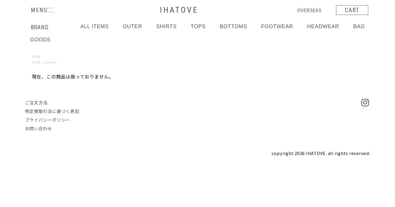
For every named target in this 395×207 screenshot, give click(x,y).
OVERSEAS (309, 10)
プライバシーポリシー (47, 120)
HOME (36, 56)
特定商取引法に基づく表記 (52, 111)
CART (352, 10)
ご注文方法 (36, 102)
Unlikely (50, 62)
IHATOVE (179, 10)
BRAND (40, 27)
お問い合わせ (38, 128)
